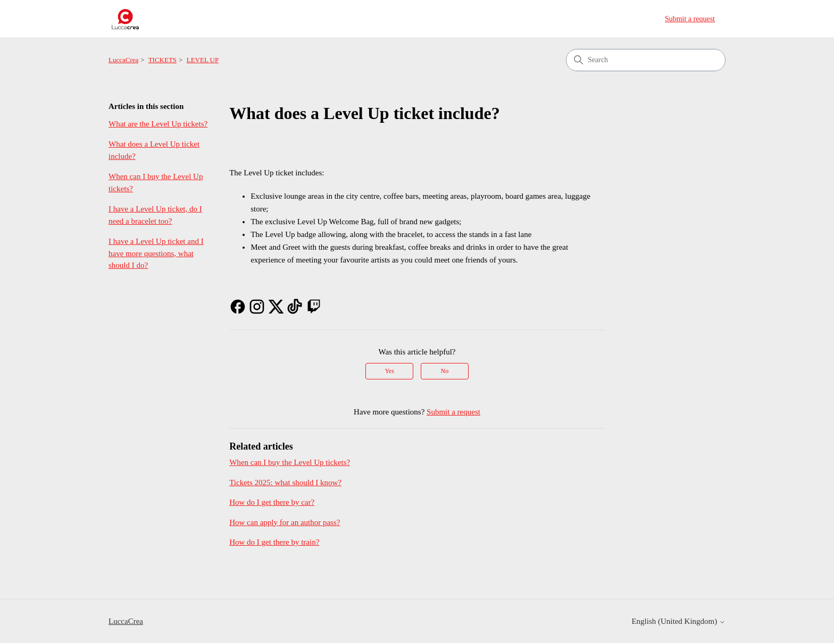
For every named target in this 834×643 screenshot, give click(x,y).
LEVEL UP (203, 60)
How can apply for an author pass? (284, 522)
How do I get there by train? (274, 542)
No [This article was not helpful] (445, 371)
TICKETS (162, 60)
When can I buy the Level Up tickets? (156, 182)
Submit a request (690, 19)
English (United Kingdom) (678, 621)
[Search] (645, 60)
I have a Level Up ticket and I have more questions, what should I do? (156, 253)
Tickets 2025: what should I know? (285, 482)
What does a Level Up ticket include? (154, 150)
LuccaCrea (123, 60)
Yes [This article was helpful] (389, 371)
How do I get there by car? (271, 502)
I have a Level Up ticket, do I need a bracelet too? (155, 215)
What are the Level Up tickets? (158, 124)
